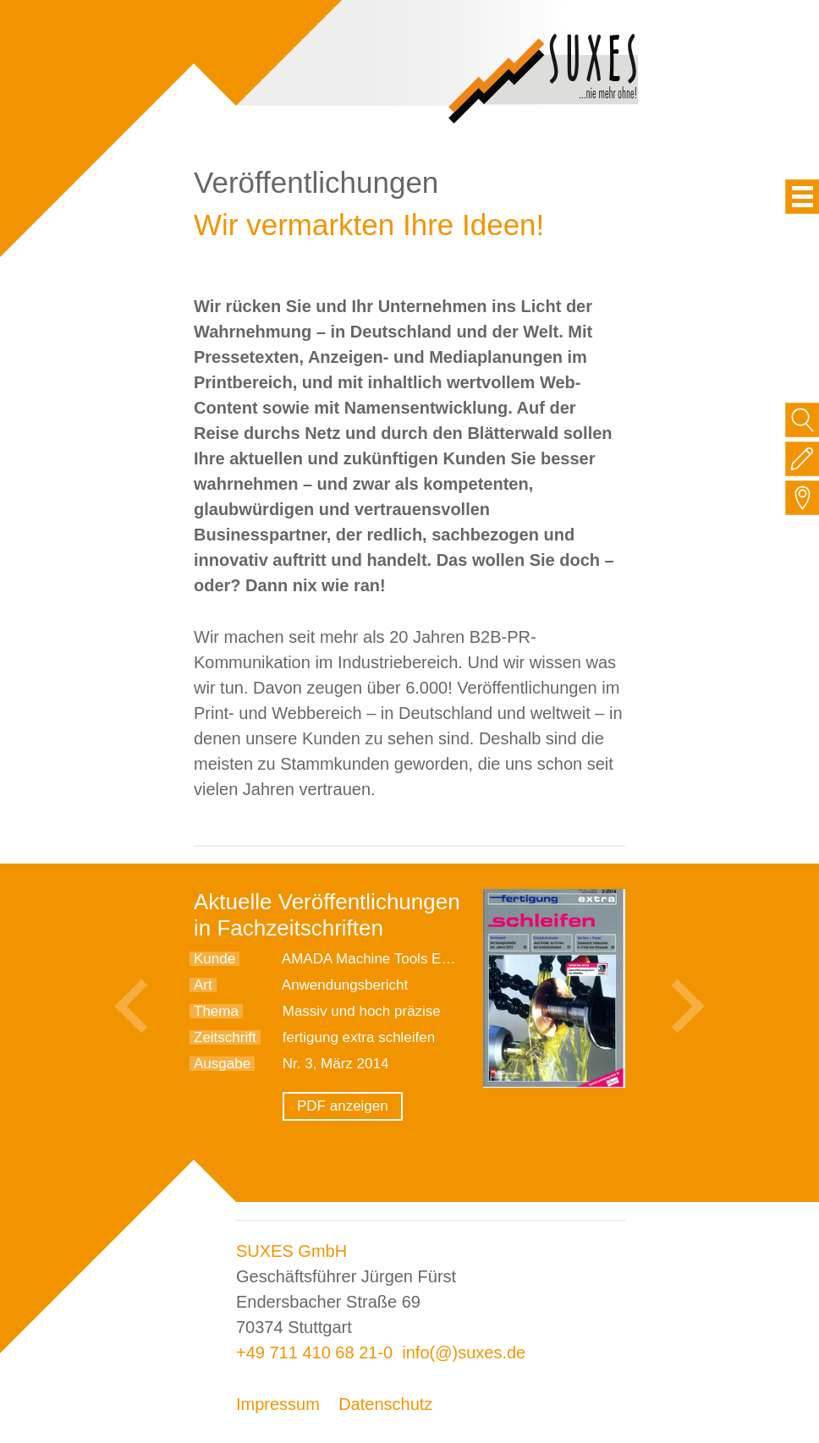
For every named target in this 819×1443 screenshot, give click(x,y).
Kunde (214, 959)
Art (203, 985)
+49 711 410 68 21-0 (314, 1352)
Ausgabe (222, 1063)
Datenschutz (385, 1404)
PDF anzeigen (342, 1106)
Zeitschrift (225, 1037)
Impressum (278, 1404)
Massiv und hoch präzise (362, 1011)
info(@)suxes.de (463, 1352)
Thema (216, 1011)
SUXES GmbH (291, 1251)
